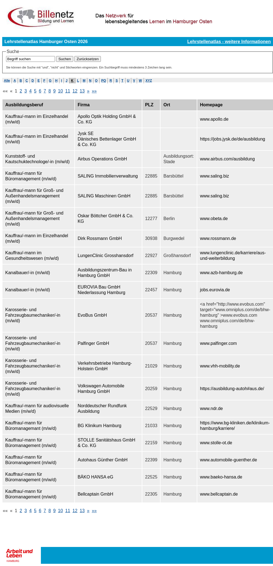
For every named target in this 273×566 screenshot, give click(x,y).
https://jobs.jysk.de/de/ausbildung (232, 139)
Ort (166, 104)
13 (82, 91)
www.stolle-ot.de (216, 442)
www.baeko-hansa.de (221, 477)
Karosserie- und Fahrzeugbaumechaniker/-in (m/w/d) (32, 315)
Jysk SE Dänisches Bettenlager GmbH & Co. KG (107, 139)
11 (67, 91)
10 (60, 91)
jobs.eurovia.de (215, 289)
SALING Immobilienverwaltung (108, 176)
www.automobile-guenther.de (228, 459)
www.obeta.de (214, 218)
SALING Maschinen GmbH (104, 196)
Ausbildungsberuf (24, 104)
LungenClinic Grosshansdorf (105, 255)
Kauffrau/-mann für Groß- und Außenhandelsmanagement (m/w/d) (34, 196)
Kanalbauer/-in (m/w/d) (27, 272)
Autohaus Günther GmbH (103, 459)
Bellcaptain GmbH (95, 494)
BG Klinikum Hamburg (99, 425)
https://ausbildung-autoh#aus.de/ (232, 388)
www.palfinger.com (218, 343)
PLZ (149, 104)
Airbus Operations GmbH (102, 159)
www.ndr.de (211, 408)
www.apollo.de (214, 119)
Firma (84, 104)
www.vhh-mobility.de (220, 366)
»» (94, 91)
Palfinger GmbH (93, 343)
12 (74, 91)
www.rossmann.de (218, 238)
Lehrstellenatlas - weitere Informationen (229, 41)
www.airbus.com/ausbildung (227, 159)
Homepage (211, 104)
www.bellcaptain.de (219, 494)
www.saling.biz (214, 176)
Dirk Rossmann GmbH (100, 238)
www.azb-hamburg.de (221, 272)
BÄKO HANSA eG (95, 477)
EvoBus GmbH (92, 315)
